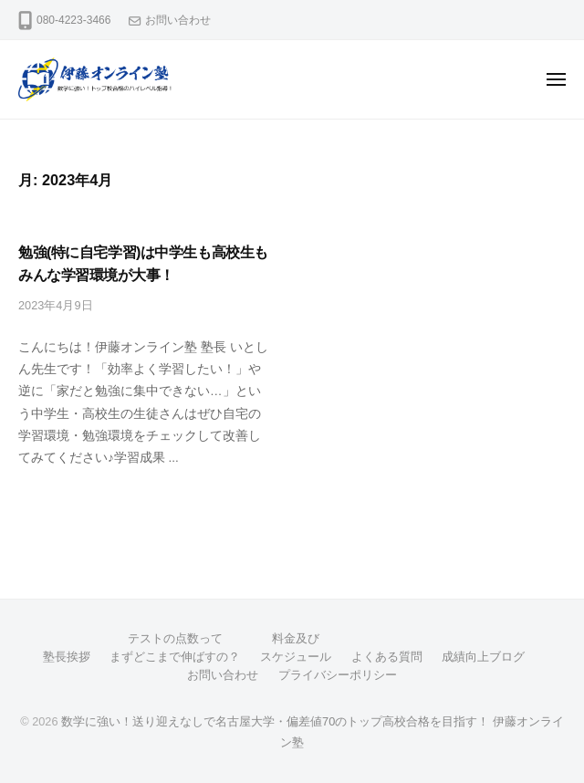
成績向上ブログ (483, 656)
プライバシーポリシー (337, 675)
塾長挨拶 (66, 656)
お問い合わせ (178, 20)
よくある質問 (386, 656)
